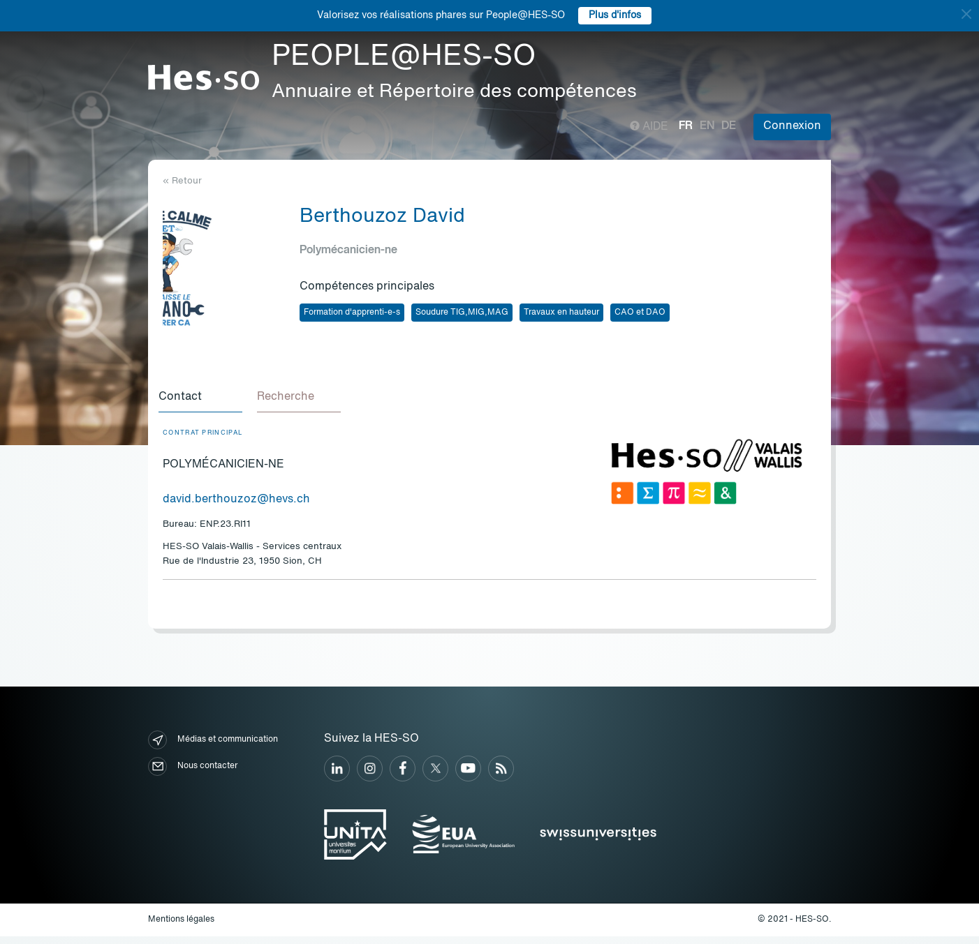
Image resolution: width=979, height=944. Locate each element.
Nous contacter (192, 774)
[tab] (204, 402)
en (707, 126)
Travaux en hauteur (561, 312)
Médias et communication (213, 747)
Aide (649, 127)
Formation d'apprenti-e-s (352, 312)
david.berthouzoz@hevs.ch (236, 507)
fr (686, 126)
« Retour (182, 181)
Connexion (792, 126)
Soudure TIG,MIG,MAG (461, 312)
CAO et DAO (639, 312)
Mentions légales (181, 927)
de (728, 126)
